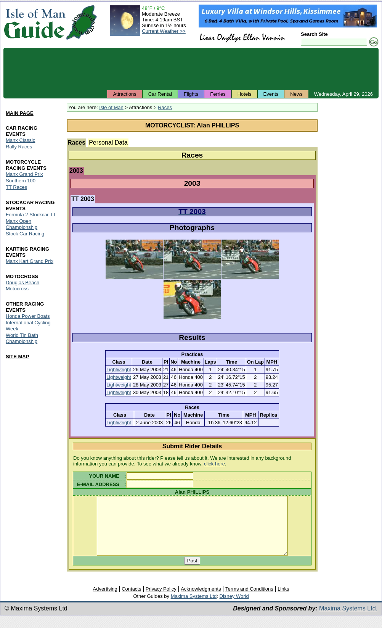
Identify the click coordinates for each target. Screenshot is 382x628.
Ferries (217, 94)
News (296, 94)
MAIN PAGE (20, 113)
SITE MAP (17, 356)
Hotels (245, 94)
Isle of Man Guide (34, 22)
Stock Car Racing (25, 234)
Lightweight (118, 369)
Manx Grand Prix (24, 174)
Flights (191, 94)
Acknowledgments (201, 600)
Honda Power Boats (28, 316)
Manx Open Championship (21, 224)
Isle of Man (111, 107)
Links (283, 600)
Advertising (105, 600)
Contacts (131, 600)
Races (165, 107)
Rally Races (19, 147)
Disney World (234, 607)
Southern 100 (20, 181)
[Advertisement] (191, 69)
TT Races (16, 187)
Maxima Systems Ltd (194, 607)
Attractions (124, 94)
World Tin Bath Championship (22, 338)
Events (271, 94)
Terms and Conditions (249, 600)
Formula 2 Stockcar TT (31, 214)
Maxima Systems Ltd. (348, 620)
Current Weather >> (164, 31)
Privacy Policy (161, 600)
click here (214, 464)
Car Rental (160, 94)
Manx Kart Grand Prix (29, 261)
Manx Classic (20, 140)
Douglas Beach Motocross (22, 285)
